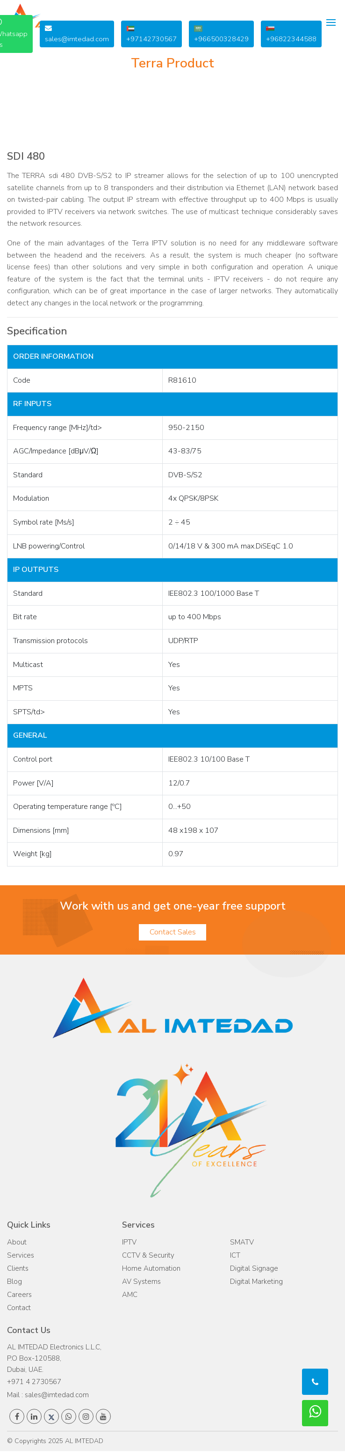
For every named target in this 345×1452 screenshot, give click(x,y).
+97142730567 (151, 34)
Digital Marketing (256, 1282)
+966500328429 (221, 34)
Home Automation (151, 1269)
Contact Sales (172, 932)
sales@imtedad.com (77, 34)
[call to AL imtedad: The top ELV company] (315, 1413)
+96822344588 (291, 34)
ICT (235, 1256)
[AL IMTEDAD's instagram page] (86, 1417)
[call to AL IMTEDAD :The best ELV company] (315, 1382)
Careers (19, 1295)
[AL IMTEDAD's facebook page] (16, 1417)
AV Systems (141, 1282)
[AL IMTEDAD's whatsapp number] (68, 1417)
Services (20, 1256)
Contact (19, 1308)
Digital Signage (254, 1269)
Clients (18, 1269)
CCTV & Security (148, 1256)
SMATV (242, 1243)
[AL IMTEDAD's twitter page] (51, 1417)
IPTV (129, 1243)
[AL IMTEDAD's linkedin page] (34, 1417)
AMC (129, 1295)
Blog (14, 1282)
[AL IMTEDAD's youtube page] (103, 1417)
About (17, 1243)
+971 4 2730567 (34, 1382)
